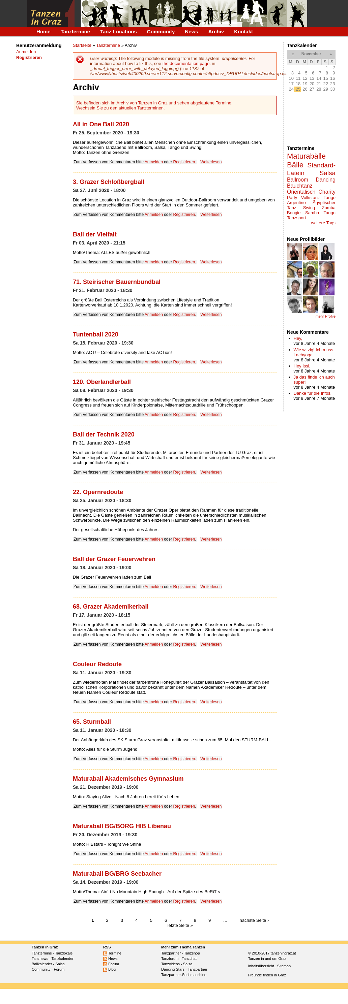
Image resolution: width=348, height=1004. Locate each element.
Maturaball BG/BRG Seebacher (117, 873)
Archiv (216, 31)
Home (43, 31)
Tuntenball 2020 (95, 334)
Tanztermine (75, 31)
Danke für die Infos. (313, 393)
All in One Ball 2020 (101, 124)
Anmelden (26, 51)
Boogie (293, 212)
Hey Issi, (302, 365)
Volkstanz (310, 197)
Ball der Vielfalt (95, 234)
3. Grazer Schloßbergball (108, 182)
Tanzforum (169, 959)
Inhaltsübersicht (261, 966)
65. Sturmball (92, 721)
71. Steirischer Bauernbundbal (117, 282)
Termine (112, 953)
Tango (330, 212)
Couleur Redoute (97, 664)
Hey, (298, 338)
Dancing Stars (172, 969)
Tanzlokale (64, 953)
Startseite (82, 45)
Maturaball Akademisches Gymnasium (128, 778)
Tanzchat (189, 959)
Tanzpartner (171, 953)
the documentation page (186, 63)
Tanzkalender (63, 959)
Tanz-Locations (118, 31)
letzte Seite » (180, 925)
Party (292, 197)
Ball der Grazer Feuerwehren (114, 559)
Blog (109, 969)
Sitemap (284, 966)
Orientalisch (301, 192)
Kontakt (243, 31)
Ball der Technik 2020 (104, 434)
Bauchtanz (300, 186)
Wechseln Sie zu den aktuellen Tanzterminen (120, 107)
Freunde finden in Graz (267, 975)
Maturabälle (306, 156)
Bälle (295, 165)
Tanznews (40, 959)
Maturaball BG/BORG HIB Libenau (122, 826)
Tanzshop (192, 953)
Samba (312, 212)
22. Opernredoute (98, 492)
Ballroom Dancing (311, 180)
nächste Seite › (254, 920)
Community (161, 31)
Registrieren (184, 162)
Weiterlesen (211, 162)
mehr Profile (326, 316)
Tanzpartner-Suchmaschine (183, 975)
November (311, 54)
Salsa (327, 172)
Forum (59, 969)
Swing (309, 207)
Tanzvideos (170, 964)
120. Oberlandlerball (102, 382)
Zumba (329, 207)
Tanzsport (296, 217)
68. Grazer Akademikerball (110, 606)
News (191, 31)
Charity (327, 192)
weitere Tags (323, 222)
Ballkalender (42, 964)
